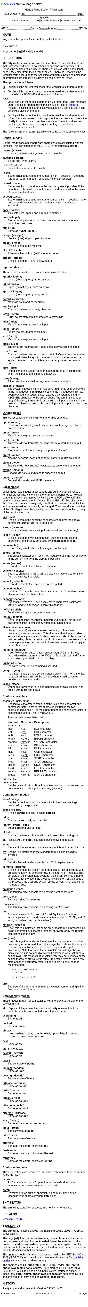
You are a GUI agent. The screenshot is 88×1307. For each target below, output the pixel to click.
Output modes (12, 412)
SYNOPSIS (10, 46)
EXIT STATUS (12, 1204)
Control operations (15, 1169)
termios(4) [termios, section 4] (8, 1221)
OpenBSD (8, 4)
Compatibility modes (16, 997)
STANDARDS (11, 1227)
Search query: (40, 13)
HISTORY (9, 1285)
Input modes (11, 267)
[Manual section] (23, 20)
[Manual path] (70, 20)
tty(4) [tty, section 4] (19, 1221)
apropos (44, 17)
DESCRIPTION (12, 58)
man (80, 14)
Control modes (12, 138)
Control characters (15, 696)
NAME (7, 34)
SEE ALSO (10, 1216)
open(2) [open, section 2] (73, 104)
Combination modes (16, 794)
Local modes (11, 486)
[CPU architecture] (50, 20)
